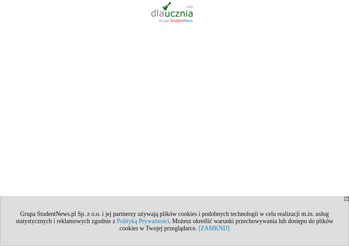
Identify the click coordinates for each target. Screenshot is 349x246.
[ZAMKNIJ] (213, 228)
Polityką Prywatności (143, 221)
